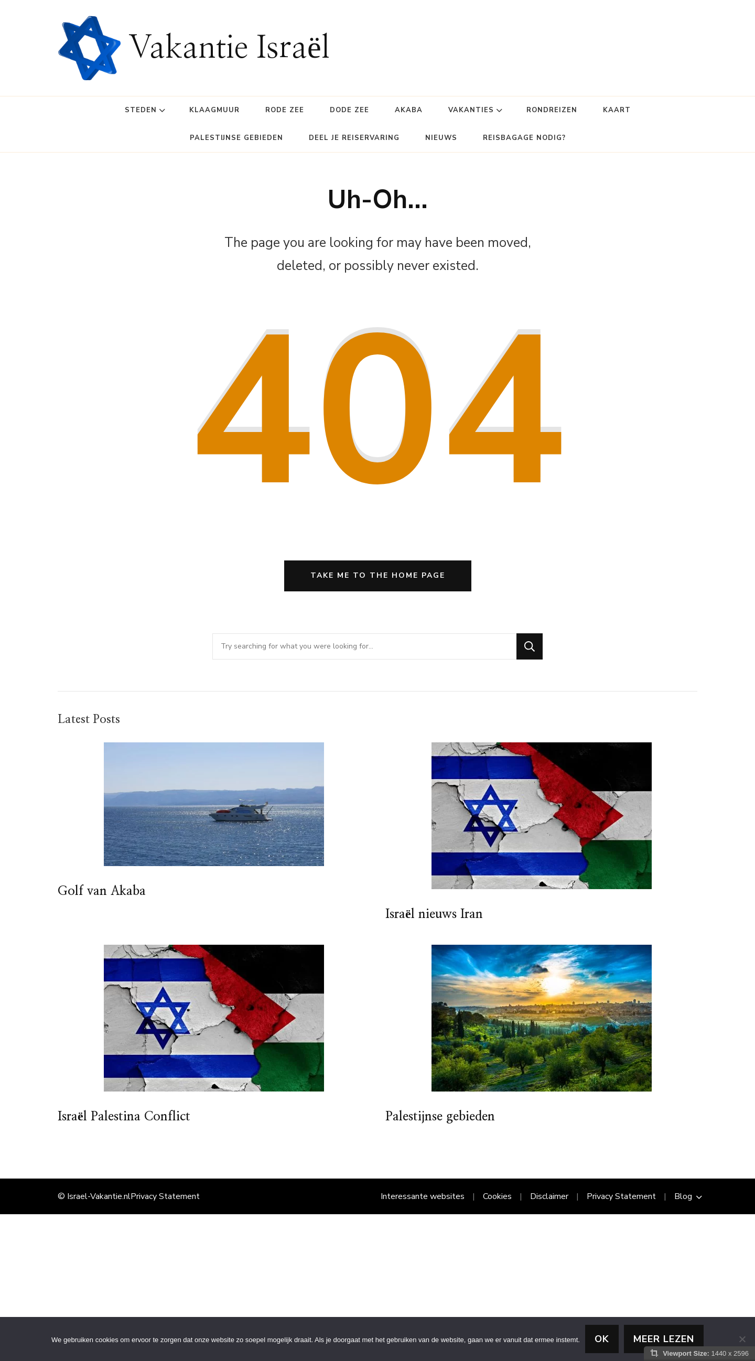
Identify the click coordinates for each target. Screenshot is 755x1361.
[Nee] (742, 1339)
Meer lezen (663, 1339)
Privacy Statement (165, 1196)
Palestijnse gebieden (236, 138)
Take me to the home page (377, 575)
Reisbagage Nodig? (524, 138)
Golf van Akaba (102, 891)
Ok (602, 1339)
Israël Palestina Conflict (124, 1116)
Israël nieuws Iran (434, 914)
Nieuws (441, 138)
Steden (141, 110)
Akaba (409, 110)
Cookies (497, 1196)
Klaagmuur (214, 110)
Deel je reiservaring (354, 138)
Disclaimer (549, 1196)
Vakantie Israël (229, 48)
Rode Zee (284, 110)
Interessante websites (423, 1196)
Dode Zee (349, 110)
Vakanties (471, 110)
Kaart (617, 110)
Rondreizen (551, 110)
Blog (683, 1196)
